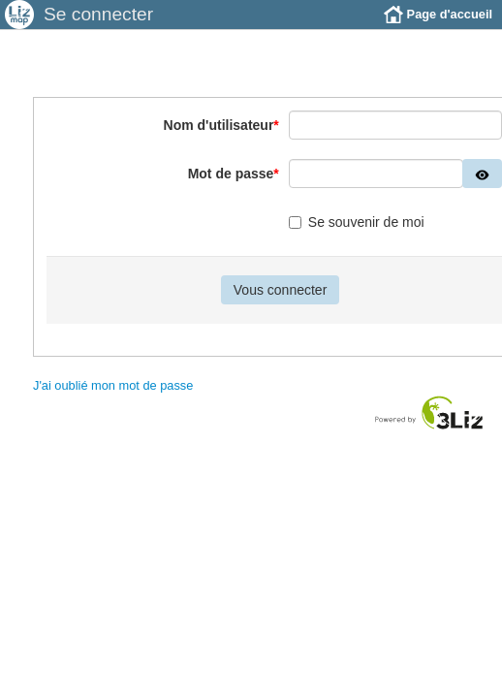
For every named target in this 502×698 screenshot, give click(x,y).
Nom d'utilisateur (221, 125)
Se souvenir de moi (356, 222)
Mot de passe (233, 173)
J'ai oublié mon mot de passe (113, 385)
